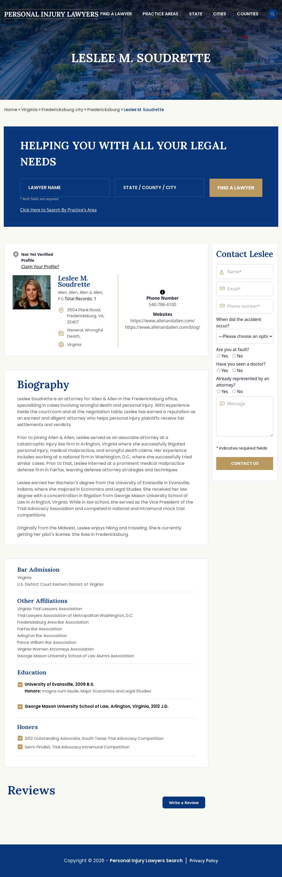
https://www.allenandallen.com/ (162, 321)
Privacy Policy (204, 861)
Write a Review (184, 802)
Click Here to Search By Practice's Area (58, 210)
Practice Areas (160, 14)
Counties (247, 14)
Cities (219, 14)
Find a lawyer (116, 14)
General (75, 330)
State (195, 14)
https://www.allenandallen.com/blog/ (162, 327)
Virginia (74, 344)
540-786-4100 (162, 304)
